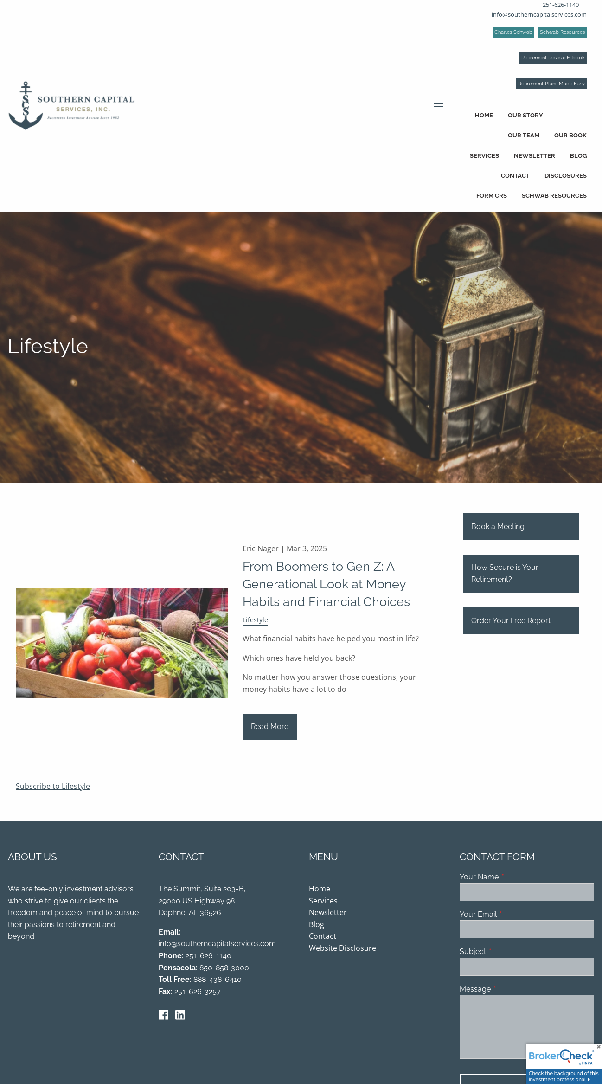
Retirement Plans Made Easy (551, 84)
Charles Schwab (513, 32)
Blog (578, 155)
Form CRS (491, 195)
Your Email (514, 914)
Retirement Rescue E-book (553, 58)
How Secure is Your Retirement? (504, 574)
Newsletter (534, 155)
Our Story (525, 115)
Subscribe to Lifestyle (53, 786)
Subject (508, 952)
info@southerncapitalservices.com (539, 14)
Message (511, 989)
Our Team (523, 135)
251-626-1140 (561, 4)
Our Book (570, 135)
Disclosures (565, 175)
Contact (515, 175)
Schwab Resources (562, 32)
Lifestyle (255, 620)
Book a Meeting (498, 527)
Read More (269, 727)
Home (484, 115)
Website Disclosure (342, 948)
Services (484, 155)
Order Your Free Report (511, 621)
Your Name (515, 877)
